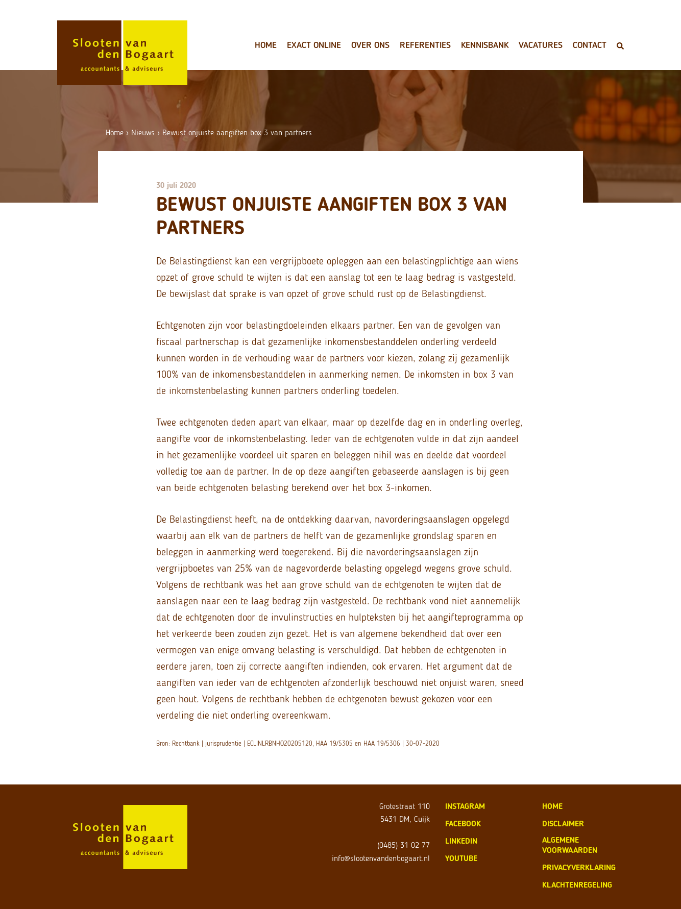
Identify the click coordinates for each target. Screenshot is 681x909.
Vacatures (541, 45)
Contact (589, 45)
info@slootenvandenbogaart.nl (381, 858)
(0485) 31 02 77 (403, 845)
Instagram (465, 806)
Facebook (463, 823)
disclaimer (563, 823)
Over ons (370, 45)
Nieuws (143, 132)
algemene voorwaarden (569, 845)
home (552, 806)
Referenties (425, 45)
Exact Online (314, 45)
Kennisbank (484, 45)
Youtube (461, 858)
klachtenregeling (577, 885)
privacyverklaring (579, 867)
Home (266, 45)
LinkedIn (461, 841)
